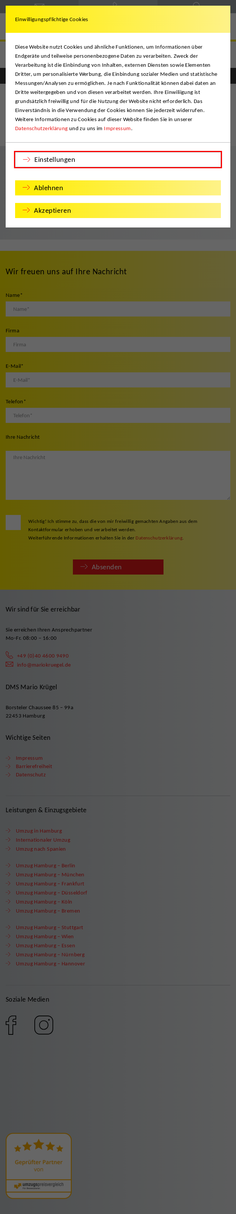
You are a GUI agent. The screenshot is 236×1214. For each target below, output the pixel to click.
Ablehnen (48, 187)
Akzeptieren (52, 210)
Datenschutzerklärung (41, 128)
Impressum (117, 128)
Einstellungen (54, 159)
